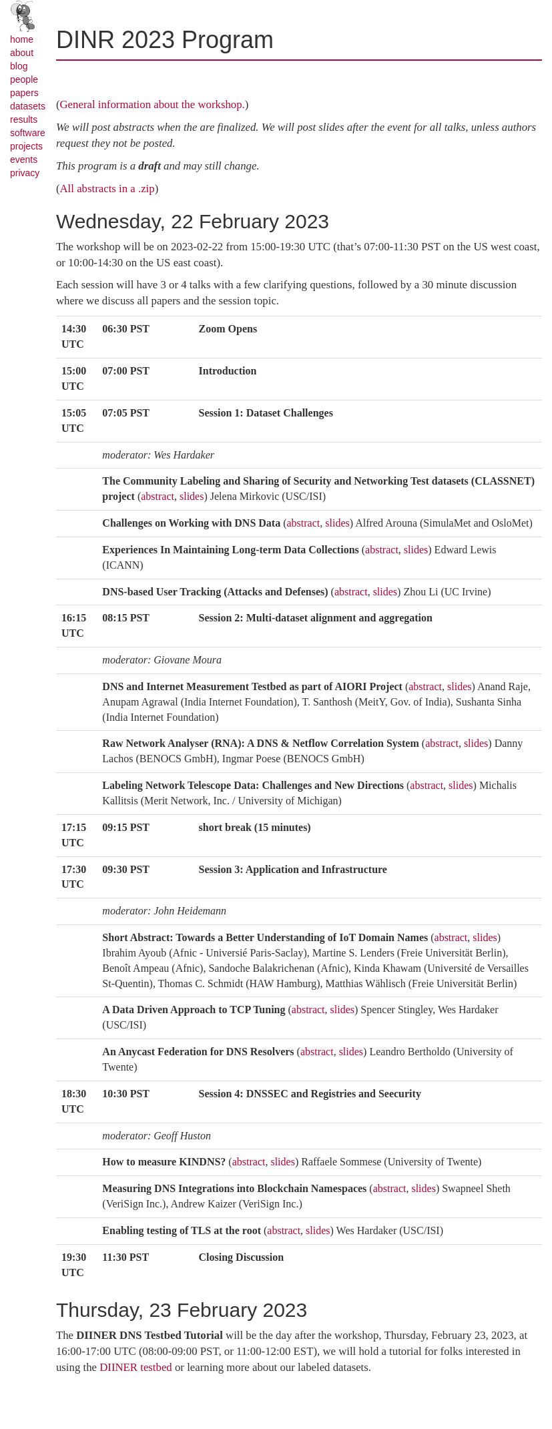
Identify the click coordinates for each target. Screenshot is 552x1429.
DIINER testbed (135, 1367)
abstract (157, 496)
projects (26, 146)
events (23, 159)
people (24, 79)
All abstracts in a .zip (107, 188)
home (21, 39)
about (21, 52)
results (23, 119)
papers (24, 92)
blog (18, 66)
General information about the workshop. (152, 104)
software (27, 132)
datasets (27, 106)
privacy (24, 173)
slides (192, 496)
